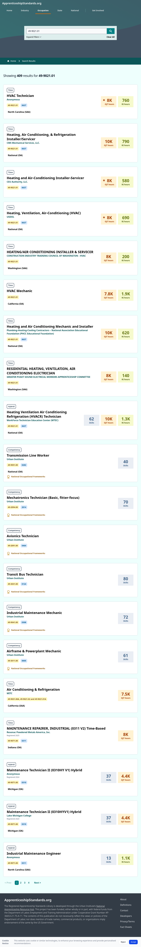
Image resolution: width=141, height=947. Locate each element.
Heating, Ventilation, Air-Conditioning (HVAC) (44, 213)
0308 (24, 622)
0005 (24, 660)
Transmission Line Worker (28, 455)
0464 (24, 545)
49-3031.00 (13, 584)
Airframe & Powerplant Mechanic (34, 651)
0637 (24, 105)
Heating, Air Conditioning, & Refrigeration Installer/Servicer (41, 136)
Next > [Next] (37, 883)
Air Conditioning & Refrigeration (33, 689)
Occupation (43, 10)
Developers (126, 915)
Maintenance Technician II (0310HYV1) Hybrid (44, 811)
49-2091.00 (13, 545)
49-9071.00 (13, 740)
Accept (133, 942)
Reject (123, 942)
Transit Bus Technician (25, 574)
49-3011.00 (13, 660)
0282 (24, 465)
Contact (124, 910)
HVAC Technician (20, 95)
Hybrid (11, 406)
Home (9, 10)
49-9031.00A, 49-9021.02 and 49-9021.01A (27, 699)
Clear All (111, 37)
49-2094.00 (13, 507)
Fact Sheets (126, 927)
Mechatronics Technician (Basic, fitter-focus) (43, 497)
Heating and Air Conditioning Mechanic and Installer (50, 326)
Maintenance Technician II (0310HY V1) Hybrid (44, 770)
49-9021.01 (13, 105)
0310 (24, 782)
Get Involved (98, 10)
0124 (24, 584)
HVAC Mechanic (19, 290)
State (59, 10)
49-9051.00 (13, 465)
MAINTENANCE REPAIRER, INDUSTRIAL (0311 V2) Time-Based (56, 728)
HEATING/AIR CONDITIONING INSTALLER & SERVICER (50, 252)
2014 (24, 507)
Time (10, 90)
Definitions (125, 904)
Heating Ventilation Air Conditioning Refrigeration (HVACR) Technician (37, 414)
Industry (25, 10)
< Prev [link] (8, 883)
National (75, 10)
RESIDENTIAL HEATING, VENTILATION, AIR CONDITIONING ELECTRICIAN (41, 370)
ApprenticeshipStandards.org (27, 900)
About (123, 899)
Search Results (28, 61)
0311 (24, 740)
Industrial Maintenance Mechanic (34, 612)
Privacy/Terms (127, 921)
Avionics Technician (23, 536)
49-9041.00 (13, 622)
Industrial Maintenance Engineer (34, 853)
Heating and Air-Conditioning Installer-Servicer (45, 178)
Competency (14, 449)
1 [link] (16, 883)
